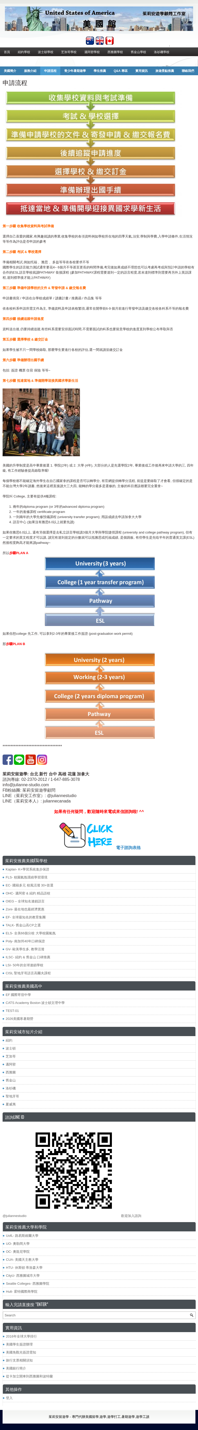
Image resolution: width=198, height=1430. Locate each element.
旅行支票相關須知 (19, 1360)
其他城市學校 (39, 60)
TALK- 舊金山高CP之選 (23, 925)
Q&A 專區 (121, 71)
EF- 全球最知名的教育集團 (26, 917)
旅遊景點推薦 (164, 71)
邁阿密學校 (92, 51)
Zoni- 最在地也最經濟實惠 (25, 909)
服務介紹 (30, 71)
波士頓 (11, 1048)
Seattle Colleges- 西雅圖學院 (27, 1283)
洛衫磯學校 (161, 51)
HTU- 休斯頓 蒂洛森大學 (24, 1268)
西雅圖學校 (115, 51)
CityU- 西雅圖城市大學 (23, 1275)
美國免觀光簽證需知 (21, 1352)
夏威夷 (11, 1104)
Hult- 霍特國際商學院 (21, 1291)
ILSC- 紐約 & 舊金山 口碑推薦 (28, 957)
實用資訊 (141, 71)
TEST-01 (12, 1011)
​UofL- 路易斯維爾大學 (22, 1236)
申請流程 (50, 71)
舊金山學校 (138, 51)
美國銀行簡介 (16, 1368)
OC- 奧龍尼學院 (18, 1252)
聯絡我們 (188, 71)
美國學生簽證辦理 (19, 1344)
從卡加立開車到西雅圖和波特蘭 (29, 1376)
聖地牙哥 (12, 1096)
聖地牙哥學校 (13, 60)
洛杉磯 (11, 1088)
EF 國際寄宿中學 (18, 995)
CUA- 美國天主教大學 (22, 1260)
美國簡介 (10, 71)
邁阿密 (11, 1064)
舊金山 (11, 1080)
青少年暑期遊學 (75, 71)
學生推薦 (100, 71)
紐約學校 (24, 51)
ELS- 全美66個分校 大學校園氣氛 (31, 933)
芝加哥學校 (69, 51)
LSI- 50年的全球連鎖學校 (24, 965)
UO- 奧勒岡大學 (18, 1244)
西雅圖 (11, 1072)
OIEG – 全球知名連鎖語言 (25, 901)
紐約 (9, 1040)
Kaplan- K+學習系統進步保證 (27, 869)
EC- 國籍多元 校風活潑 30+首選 (29, 885)
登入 (9, 1398)
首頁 (7, 51)
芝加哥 (11, 1056)
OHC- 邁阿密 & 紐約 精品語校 (28, 893)
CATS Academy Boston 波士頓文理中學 (35, 1003)
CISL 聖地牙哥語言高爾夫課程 (28, 973)
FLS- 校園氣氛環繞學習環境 (26, 877)
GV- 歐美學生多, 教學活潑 (25, 949)
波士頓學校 (45, 51)
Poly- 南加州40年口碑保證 (25, 941)
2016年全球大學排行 (21, 1336)
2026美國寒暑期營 (19, 1019)
